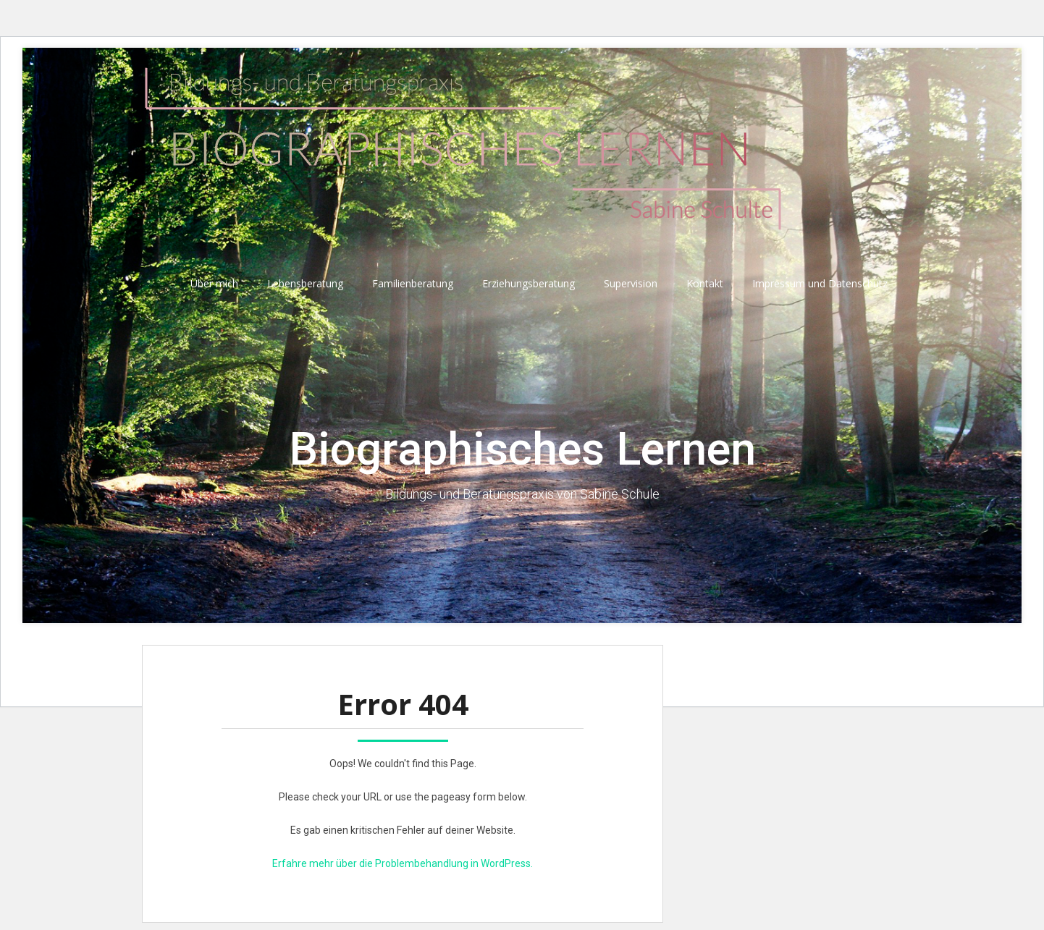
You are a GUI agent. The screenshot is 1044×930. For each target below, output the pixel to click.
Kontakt (704, 283)
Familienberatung (412, 283)
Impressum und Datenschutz (820, 283)
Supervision (630, 283)
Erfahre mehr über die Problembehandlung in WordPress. (402, 863)
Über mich (214, 283)
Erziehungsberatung (528, 283)
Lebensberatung (305, 283)
